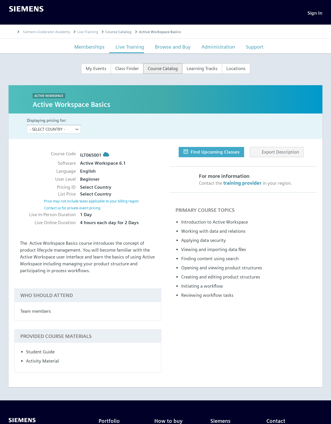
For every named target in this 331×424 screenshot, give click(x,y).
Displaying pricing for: (46, 120)
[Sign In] (315, 13)
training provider (242, 183)
